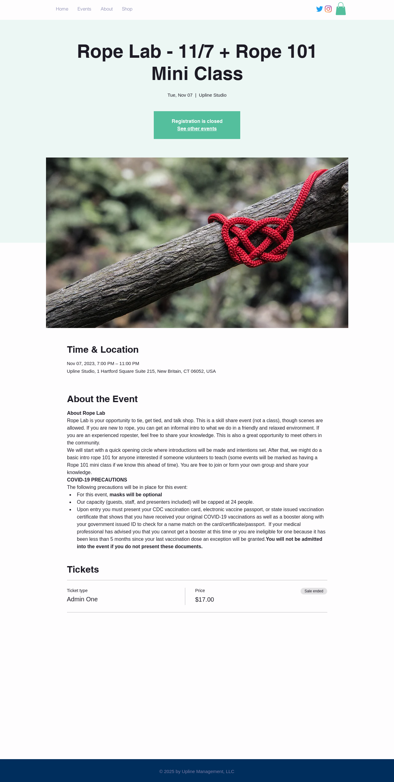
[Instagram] (328, 9)
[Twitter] (319, 9)
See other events (197, 129)
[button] (340, 8)
